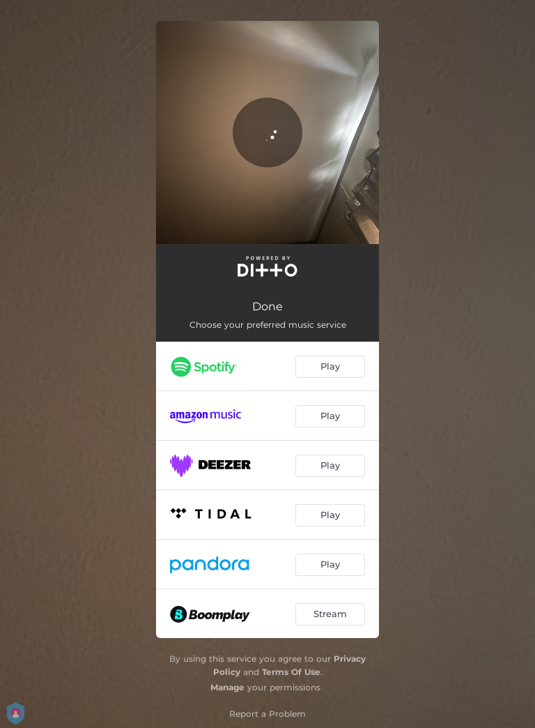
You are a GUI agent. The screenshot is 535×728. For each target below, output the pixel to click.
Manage (227, 687)
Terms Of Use (291, 672)
